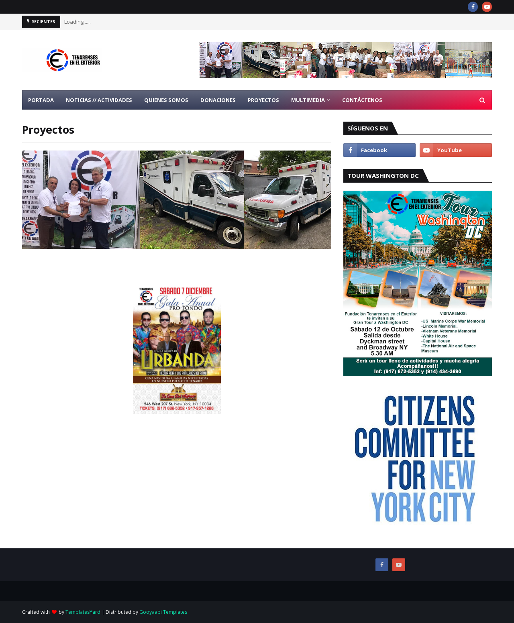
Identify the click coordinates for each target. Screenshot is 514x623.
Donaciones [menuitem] (218, 100)
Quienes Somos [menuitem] (166, 100)
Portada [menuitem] (41, 100)
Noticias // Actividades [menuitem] (99, 100)
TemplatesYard (82, 612)
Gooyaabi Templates (163, 612)
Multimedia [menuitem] (308, 100)
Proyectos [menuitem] (263, 100)
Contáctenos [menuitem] (362, 100)
